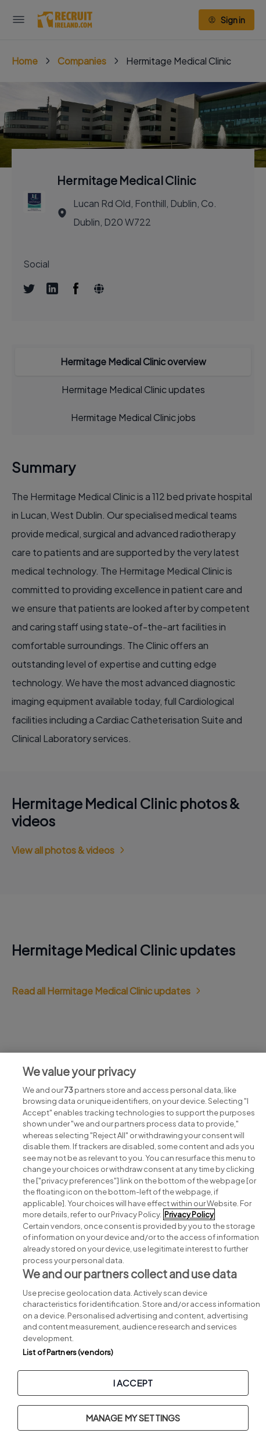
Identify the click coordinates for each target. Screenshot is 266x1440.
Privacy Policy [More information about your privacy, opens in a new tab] (189, 1214)
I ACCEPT (133, 1382)
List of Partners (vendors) (68, 1352)
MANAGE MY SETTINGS (133, 1417)
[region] (133, 1246)
